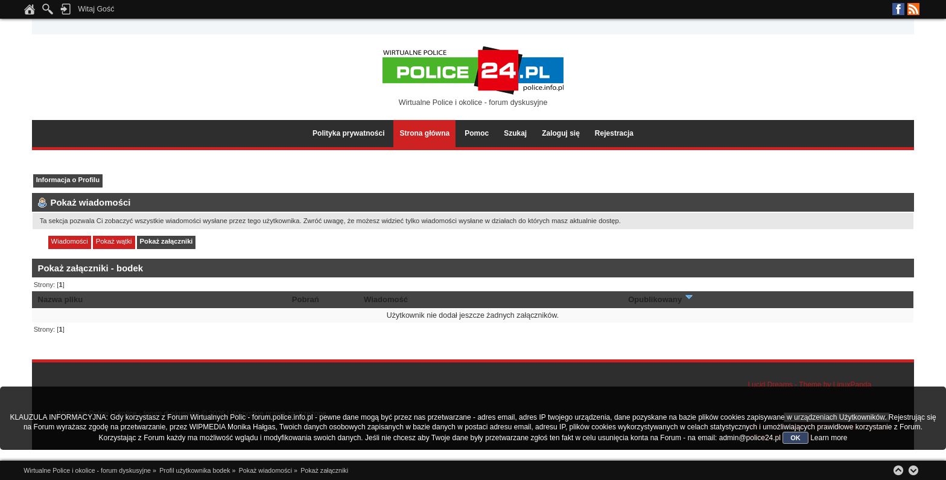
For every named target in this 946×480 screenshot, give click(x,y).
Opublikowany (661, 299)
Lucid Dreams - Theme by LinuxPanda (810, 385)
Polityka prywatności (348, 133)
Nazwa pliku (60, 299)
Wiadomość (386, 299)
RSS (913, 9)
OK (795, 437)
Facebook (898, 9)
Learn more (828, 438)
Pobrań (305, 299)
